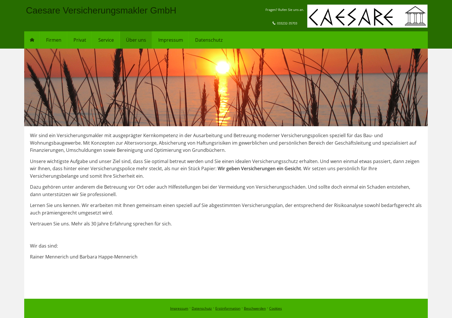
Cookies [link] (275, 308)
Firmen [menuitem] (53, 40)
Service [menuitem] (106, 40)
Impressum (179, 308)
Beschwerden (255, 308)
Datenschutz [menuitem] (209, 40)
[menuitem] (32, 40)
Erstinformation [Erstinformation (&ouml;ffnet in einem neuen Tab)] (227, 308)
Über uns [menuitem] (136, 40)
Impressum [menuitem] (170, 40)
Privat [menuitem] (80, 40)
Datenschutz (202, 308)
